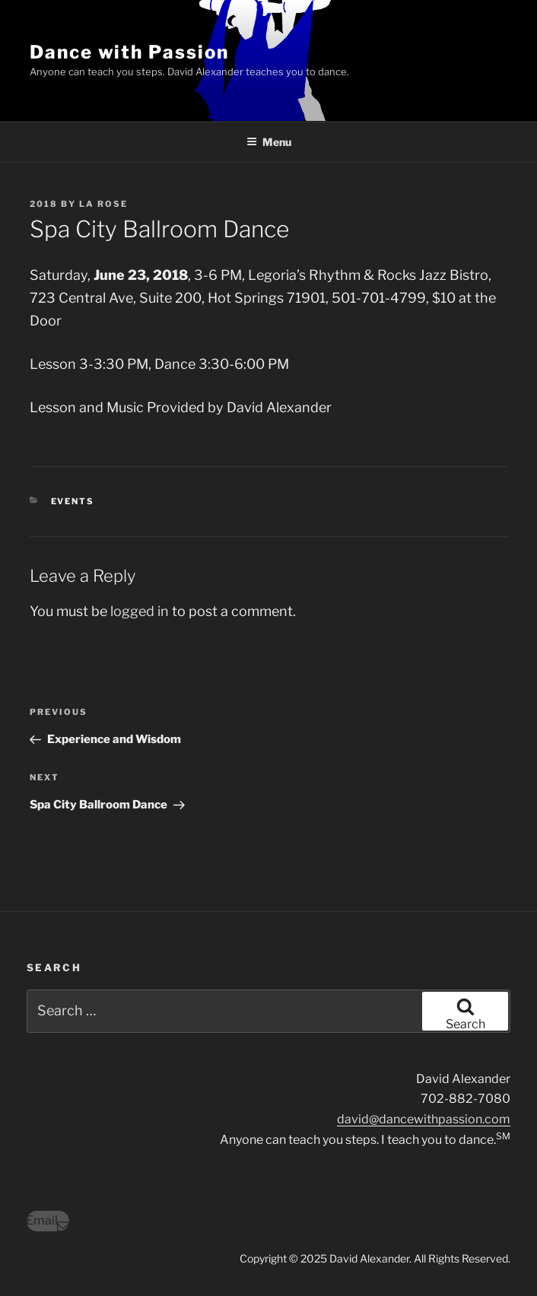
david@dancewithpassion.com (423, 1119)
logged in (139, 611)
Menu (268, 141)
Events (73, 501)
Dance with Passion (129, 52)
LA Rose (103, 204)
